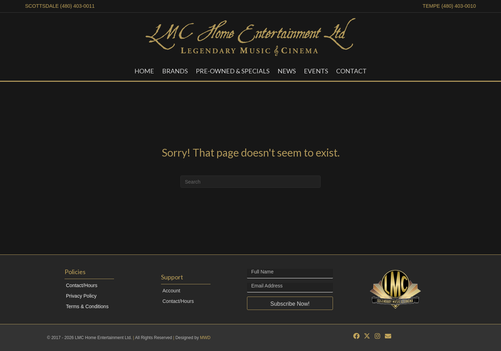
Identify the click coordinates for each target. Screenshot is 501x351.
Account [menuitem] (171, 290)
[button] (290, 303)
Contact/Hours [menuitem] (81, 285)
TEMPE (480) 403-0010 (449, 6)
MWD (205, 337)
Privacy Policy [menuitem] (81, 296)
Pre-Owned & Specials (232, 71)
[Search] (250, 182)
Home (144, 71)
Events (316, 71)
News (287, 71)
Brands (175, 71)
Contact (351, 71)
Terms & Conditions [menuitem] (87, 306)
